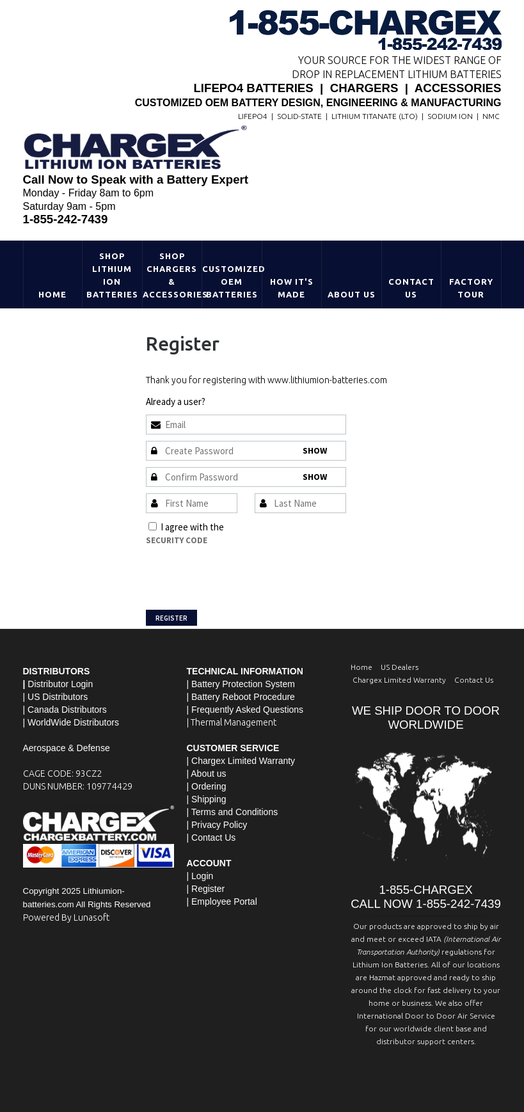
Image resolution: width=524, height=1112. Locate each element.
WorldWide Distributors (73, 722)
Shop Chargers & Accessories (172, 275)
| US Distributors (55, 697)
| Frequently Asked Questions (245, 709)
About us (208, 773)
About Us (352, 294)
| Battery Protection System (241, 684)
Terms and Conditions (269, 527)
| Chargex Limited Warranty (241, 761)
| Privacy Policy (217, 825)
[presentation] (243, 572)
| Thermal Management (231, 722)
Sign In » (223, 401)
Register (171, 618)
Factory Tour (471, 288)
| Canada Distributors (65, 709)
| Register (206, 889)
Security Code (176, 540)
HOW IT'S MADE (292, 288)
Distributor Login (60, 684)
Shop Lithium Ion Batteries (112, 275)
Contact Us (411, 288)
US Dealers (399, 667)
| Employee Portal (222, 901)
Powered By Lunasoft (66, 917)
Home (52, 294)
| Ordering (206, 786)
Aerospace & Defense (66, 748)
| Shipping (206, 799)
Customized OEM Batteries (232, 281)
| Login (200, 876)
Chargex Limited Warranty (399, 680)
